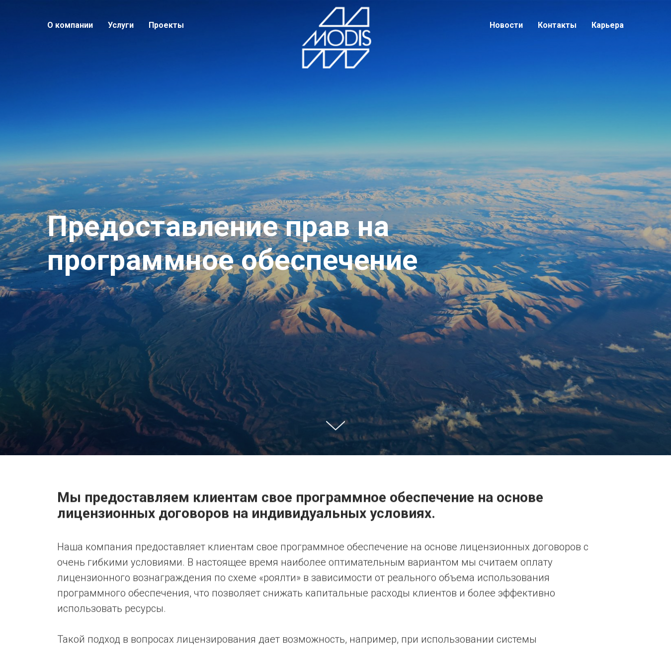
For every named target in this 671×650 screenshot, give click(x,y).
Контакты (557, 25)
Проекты (166, 25)
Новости (506, 25)
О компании (70, 25)
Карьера (607, 25)
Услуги (121, 25)
